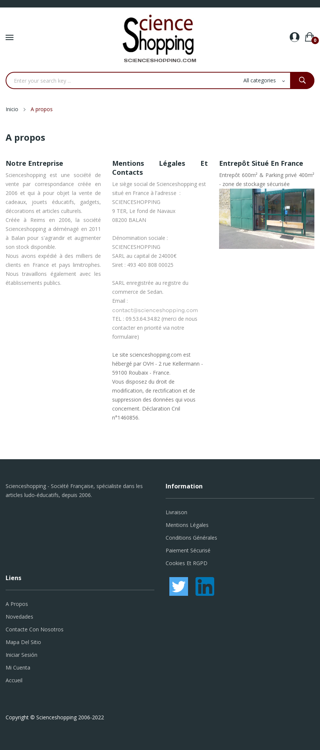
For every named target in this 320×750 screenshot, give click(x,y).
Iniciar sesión (21, 654)
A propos (17, 603)
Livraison (176, 512)
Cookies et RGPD (186, 563)
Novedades (19, 616)
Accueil (14, 680)
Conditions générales (191, 537)
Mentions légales (187, 524)
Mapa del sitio (23, 642)
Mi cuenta (18, 667)
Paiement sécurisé (188, 550)
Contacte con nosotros (35, 629)
